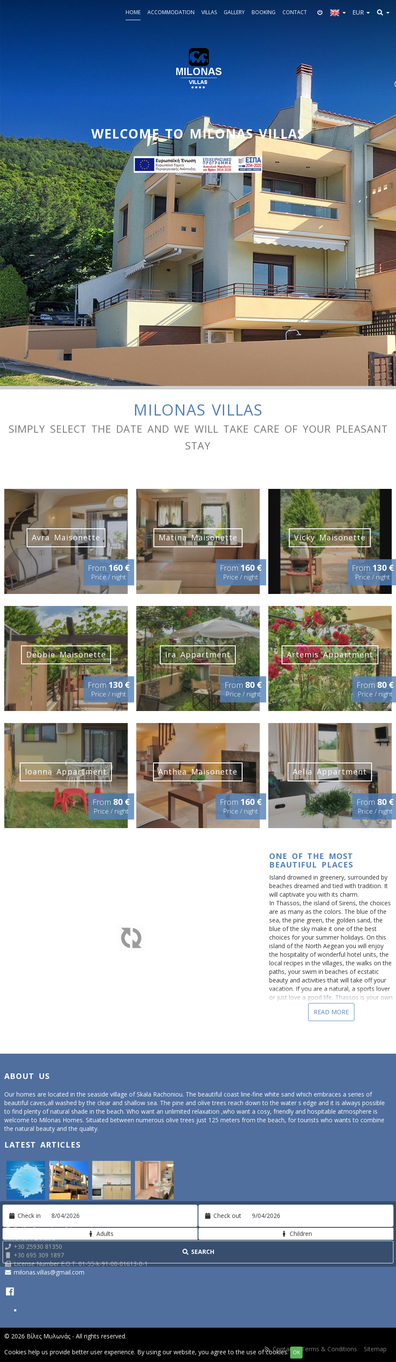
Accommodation (171, 12)
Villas (209, 12)
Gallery (234, 12)
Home (133, 12)
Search (198, 1251)
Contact (294, 12)
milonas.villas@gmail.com (49, 1272)
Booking (264, 12)
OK (296, 1352)
